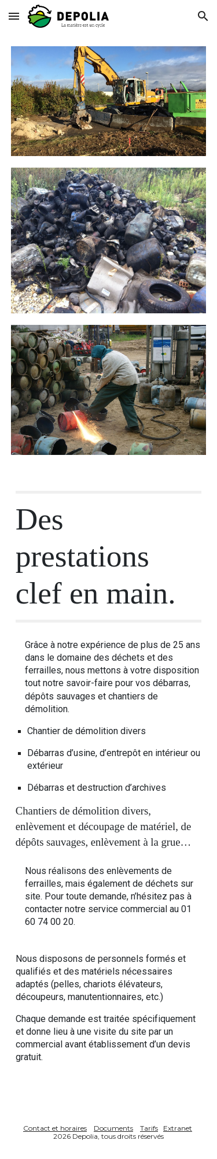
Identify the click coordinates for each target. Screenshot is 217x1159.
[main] (109, 557)
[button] (14, 16)
